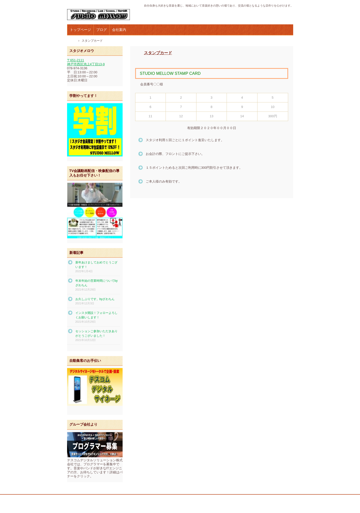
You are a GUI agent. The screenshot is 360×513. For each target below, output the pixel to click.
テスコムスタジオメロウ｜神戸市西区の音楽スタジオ (101, 15)
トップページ (80, 30)
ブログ (101, 30)
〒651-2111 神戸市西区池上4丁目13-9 (86, 62)
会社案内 (119, 30)
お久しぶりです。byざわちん (95, 299)
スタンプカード (158, 53)
